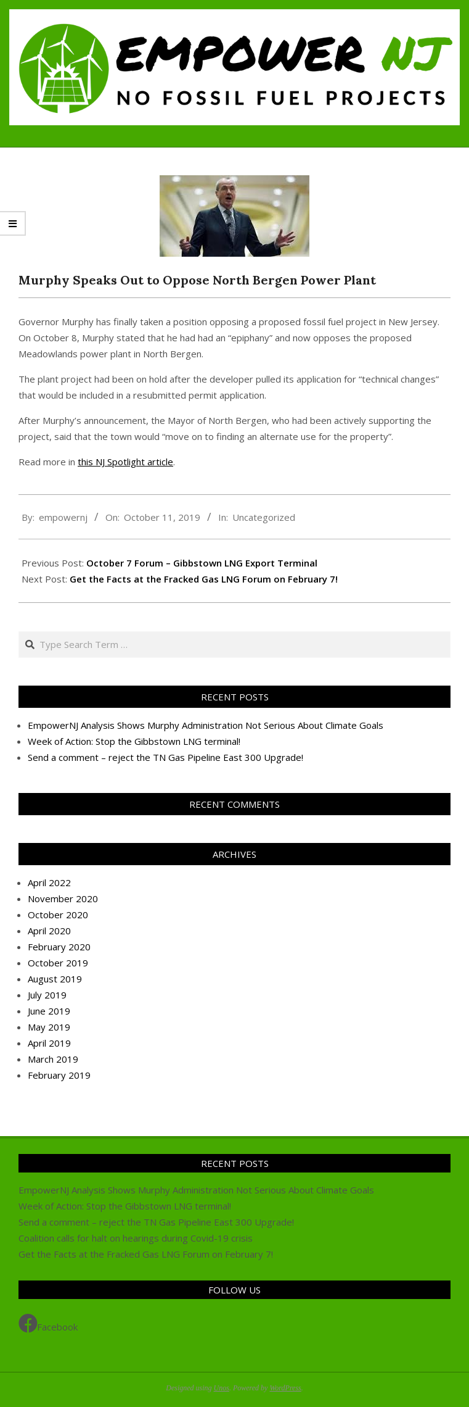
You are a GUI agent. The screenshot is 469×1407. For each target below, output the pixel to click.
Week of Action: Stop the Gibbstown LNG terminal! (134, 741)
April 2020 (49, 930)
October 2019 (58, 963)
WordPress (285, 1388)
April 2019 (49, 1043)
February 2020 (59, 946)
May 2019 (49, 1027)
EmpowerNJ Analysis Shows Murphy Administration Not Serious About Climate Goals (205, 725)
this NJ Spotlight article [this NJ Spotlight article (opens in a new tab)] (125, 461)
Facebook (48, 1323)
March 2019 (53, 1059)
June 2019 (49, 1011)
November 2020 (63, 898)
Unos (221, 1388)
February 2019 (59, 1075)
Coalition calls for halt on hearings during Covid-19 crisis (135, 1238)
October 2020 (58, 914)
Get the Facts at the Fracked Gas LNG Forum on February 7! (204, 579)
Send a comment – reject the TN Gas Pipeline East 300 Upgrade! (165, 757)
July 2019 (47, 995)
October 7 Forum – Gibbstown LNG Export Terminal (201, 563)
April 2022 (49, 882)
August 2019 (55, 979)
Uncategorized (263, 517)
